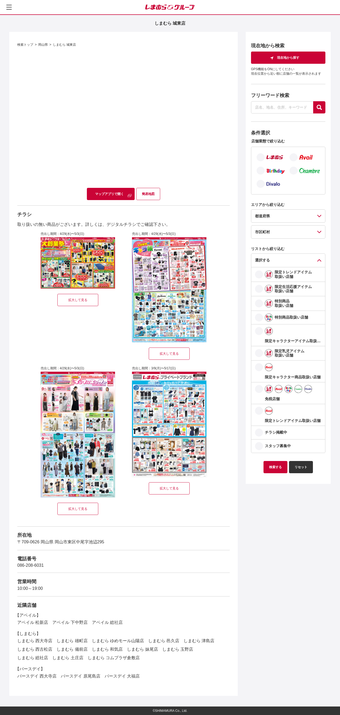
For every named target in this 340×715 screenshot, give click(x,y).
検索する (275, 467)
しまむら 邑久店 (163, 640)
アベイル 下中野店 (69, 622)
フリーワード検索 (270, 95)
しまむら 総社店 (32, 657)
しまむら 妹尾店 (142, 649)
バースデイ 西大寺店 (37, 676)
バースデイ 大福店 (122, 676)
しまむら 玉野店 (177, 649)
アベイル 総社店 (107, 622)
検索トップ (25, 44)
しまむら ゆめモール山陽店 (118, 640)
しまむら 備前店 (72, 649)
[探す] (319, 107)
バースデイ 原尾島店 (80, 676)
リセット (301, 467)
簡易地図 (148, 194)
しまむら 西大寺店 (34, 640)
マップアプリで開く (109, 194)
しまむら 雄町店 (72, 640)
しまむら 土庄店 (67, 657)
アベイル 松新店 (32, 622)
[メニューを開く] (9, 7)
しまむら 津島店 (199, 640)
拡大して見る (77, 300)
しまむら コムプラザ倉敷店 (114, 657)
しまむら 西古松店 (34, 649)
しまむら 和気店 (107, 649)
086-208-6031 (30, 565)
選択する (262, 260)
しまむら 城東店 (64, 44)
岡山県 (43, 44)
